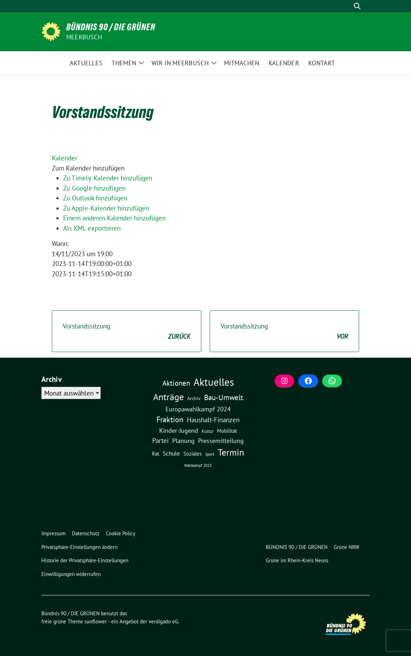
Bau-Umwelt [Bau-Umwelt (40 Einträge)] (223, 397)
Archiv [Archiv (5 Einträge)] (194, 398)
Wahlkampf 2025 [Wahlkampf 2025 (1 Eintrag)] (198, 465)
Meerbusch (84, 37)
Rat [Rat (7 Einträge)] (155, 453)
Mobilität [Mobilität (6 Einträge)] (227, 431)
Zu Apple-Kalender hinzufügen (106, 208)
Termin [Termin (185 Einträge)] (231, 452)
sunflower (96, 621)
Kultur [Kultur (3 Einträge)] (208, 431)
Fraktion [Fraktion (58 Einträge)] (169, 419)
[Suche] (347, 6)
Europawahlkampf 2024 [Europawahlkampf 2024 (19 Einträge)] (198, 409)
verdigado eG (163, 621)
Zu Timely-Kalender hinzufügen (107, 178)
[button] (88, 168)
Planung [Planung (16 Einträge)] (183, 441)
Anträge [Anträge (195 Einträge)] (168, 397)
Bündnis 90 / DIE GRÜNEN (110, 27)
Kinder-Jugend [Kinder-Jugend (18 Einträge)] (178, 430)
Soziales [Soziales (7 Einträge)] (192, 453)
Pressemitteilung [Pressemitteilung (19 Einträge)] (221, 440)
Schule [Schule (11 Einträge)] (171, 453)
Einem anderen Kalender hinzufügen (114, 218)
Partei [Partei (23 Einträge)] (160, 440)
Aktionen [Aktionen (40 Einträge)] (176, 383)
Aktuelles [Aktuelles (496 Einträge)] (214, 382)
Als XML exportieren (92, 228)
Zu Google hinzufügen (94, 188)
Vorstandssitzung (126, 331)
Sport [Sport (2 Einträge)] (209, 454)
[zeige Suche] (357, 6)
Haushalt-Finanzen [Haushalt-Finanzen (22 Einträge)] (213, 420)
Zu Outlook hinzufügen (95, 198)
